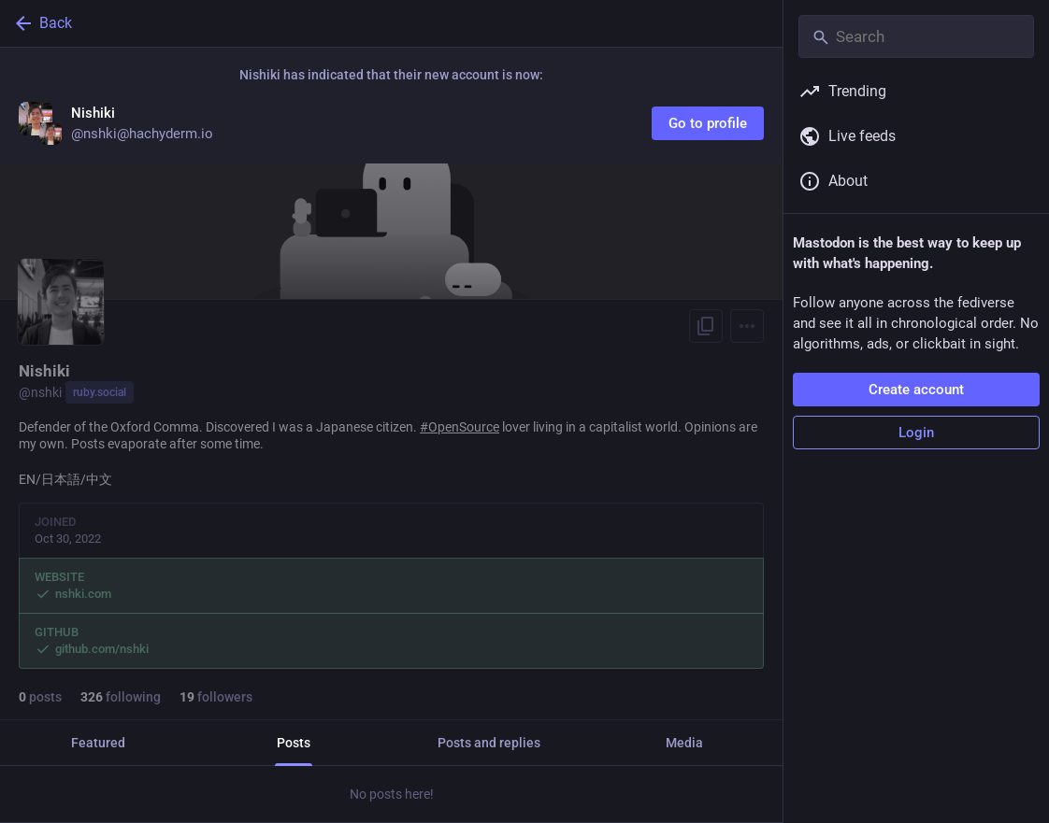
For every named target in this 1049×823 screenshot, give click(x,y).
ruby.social (99, 392)
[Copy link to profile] (706, 326)
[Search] (916, 36)
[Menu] (747, 326)
